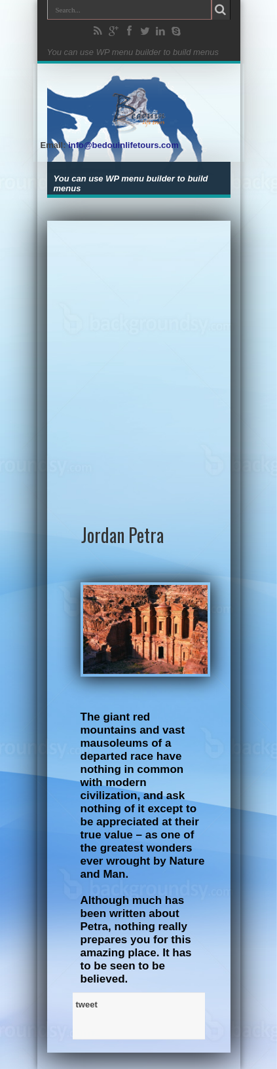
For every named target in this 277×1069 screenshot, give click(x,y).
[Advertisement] (138, 359)
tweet (87, 1004)
